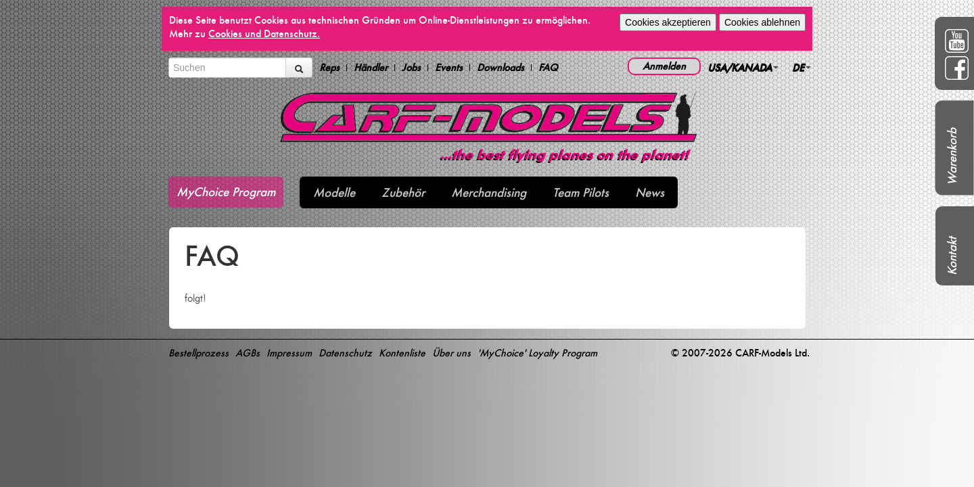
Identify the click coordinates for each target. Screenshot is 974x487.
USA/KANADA (743, 67)
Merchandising (488, 192)
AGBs (247, 352)
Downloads (500, 67)
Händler (371, 67)
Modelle (334, 192)
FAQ (548, 67)
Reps (329, 67)
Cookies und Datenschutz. (264, 33)
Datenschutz (345, 352)
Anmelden (664, 66)
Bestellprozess (198, 352)
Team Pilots (581, 192)
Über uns (451, 352)
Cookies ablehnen (762, 22)
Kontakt (952, 256)
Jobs (411, 67)
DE (801, 67)
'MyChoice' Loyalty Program (537, 352)
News (649, 192)
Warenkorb (952, 156)
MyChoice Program (226, 192)
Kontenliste (402, 352)
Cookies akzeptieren (668, 22)
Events (449, 67)
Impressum (289, 352)
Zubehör (403, 192)
